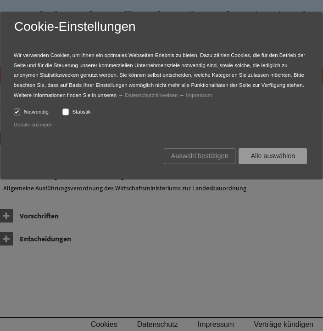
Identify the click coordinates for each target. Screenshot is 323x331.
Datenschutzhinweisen (151, 95)
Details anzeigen (33, 124)
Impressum (199, 95)
